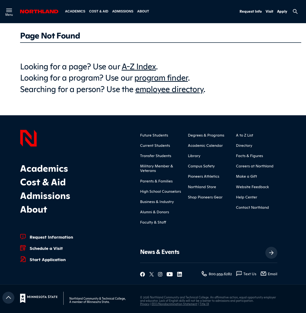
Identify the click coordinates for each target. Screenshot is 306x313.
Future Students (154, 134)
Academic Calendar (205, 145)
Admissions (122, 11)
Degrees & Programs (206, 134)
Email (272, 273)
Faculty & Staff (153, 222)
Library (194, 155)
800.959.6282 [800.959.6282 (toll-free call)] (220, 273)
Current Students (155, 145)
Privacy (144, 304)
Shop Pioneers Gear (205, 196)
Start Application (48, 259)
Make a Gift (246, 176)
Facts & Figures (249, 155)
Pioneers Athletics (203, 176)
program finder (161, 76)
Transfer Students (155, 155)
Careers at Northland (254, 165)
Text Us (249, 273)
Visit (269, 11)
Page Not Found (50, 35)
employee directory (169, 88)
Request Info (251, 11)
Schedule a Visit (46, 248)
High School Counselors (160, 191)
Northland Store (202, 186)
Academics (75, 11)
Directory (244, 145)
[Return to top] (8, 298)
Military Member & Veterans (156, 168)
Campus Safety (201, 165)
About (143, 11)
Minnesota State (98, 302)
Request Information (51, 237)
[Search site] (295, 11)
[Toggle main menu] (9, 10)
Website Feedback (252, 186)
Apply (282, 11)
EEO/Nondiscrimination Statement (174, 304)
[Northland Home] (28, 137)
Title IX (204, 304)
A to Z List (244, 134)
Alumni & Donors (154, 211)
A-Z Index (139, 65)
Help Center (246, 196)
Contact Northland (252, 207)
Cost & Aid (98, 11)
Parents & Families (156, 180)
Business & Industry (157, 201)
